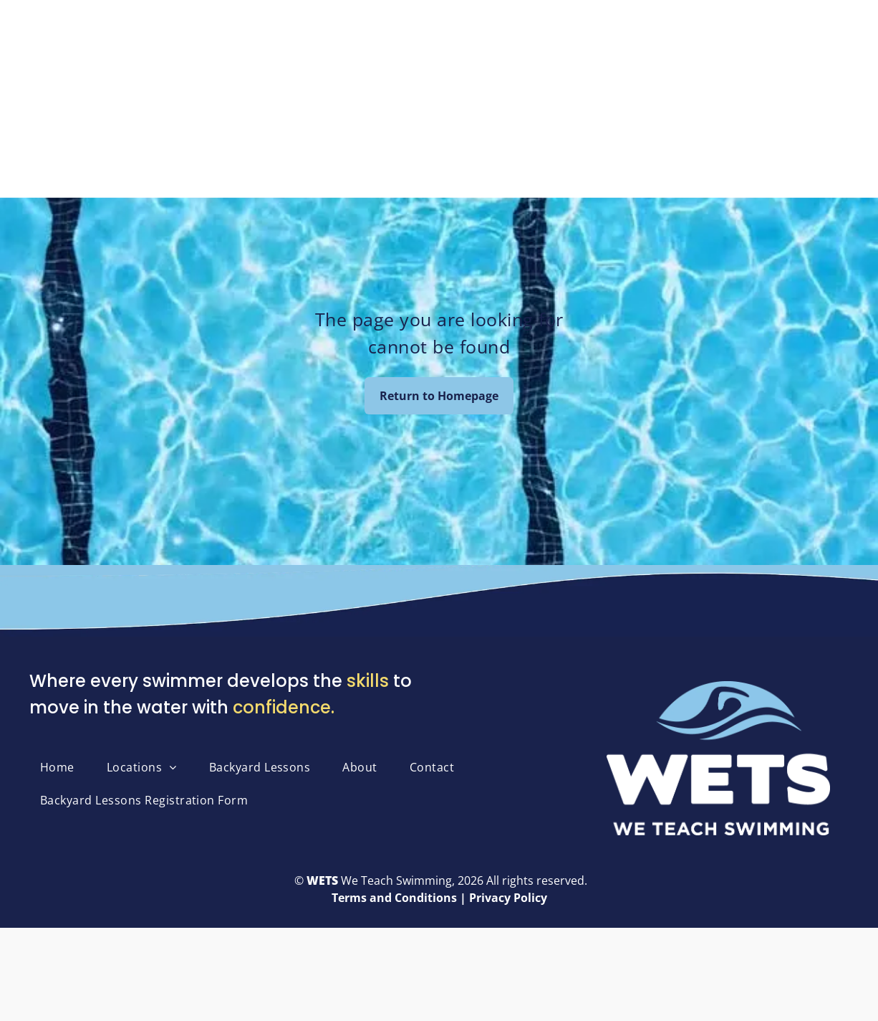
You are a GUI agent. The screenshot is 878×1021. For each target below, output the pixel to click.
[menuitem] (62, 767)
